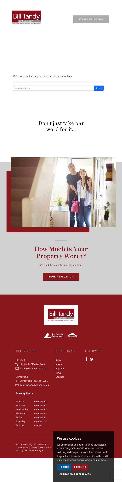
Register (59, 368)
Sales (58, 360)
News (58, 372)
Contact (59, 376)
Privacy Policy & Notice (41, 447)
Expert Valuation (91, 19)
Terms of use (22, 447)
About (58, 364)
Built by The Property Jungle (29, 450)
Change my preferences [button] (75, 474)
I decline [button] (80, 466)
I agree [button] (64, 466)
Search (98, 88)
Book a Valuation (60, 276)
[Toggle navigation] (113, 19)
